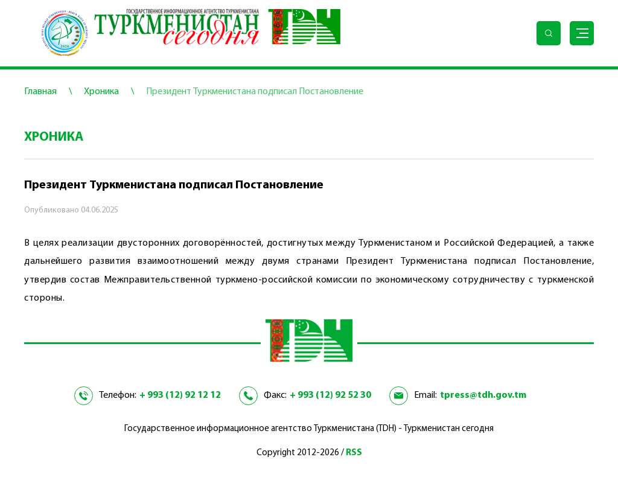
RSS (354, 453)
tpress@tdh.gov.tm (483, 395)
